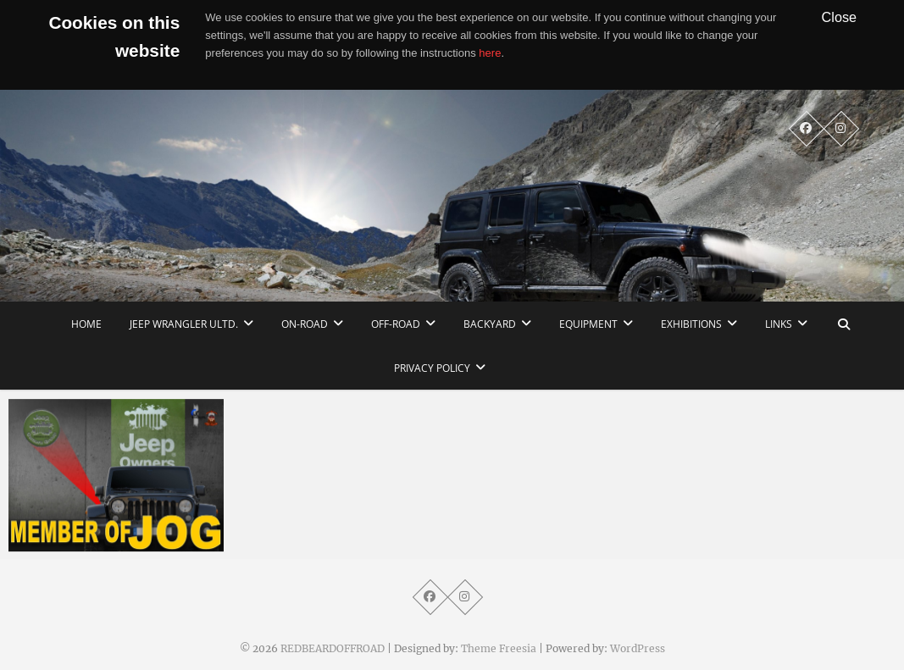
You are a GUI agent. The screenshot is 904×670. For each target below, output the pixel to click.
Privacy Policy (432, 368)
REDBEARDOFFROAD (332, 648)
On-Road (304, 324)
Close (839, 17)
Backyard (489, 324)
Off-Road (395, 324)
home (86, 324)
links (778, 324)
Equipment (588, 324)
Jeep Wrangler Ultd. (184, 324)
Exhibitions (691, 324)
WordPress (637, 648)
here (490, 53)
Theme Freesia (498, 648)
